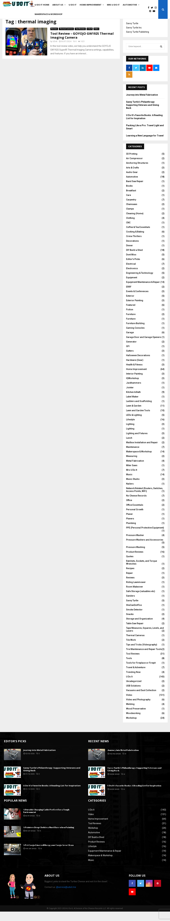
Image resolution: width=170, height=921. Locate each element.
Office (129, 509)
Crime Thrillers (134, 245)
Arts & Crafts (132, 177)
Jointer (130, 397)
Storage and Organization (139, 628)
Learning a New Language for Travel (145, 145)
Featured (130, 314)
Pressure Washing (135, 556)
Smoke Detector (134, 619)
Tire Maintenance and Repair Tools (144, 658)
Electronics (132, 278)
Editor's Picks (133, 268)
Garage (130, 342)
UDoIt (55, 51)
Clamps (130, 218)
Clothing (130, 227)
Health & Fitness (134, 374)
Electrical (131, 273)
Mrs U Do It (113, 4)
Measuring (131, 465)
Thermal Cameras (66, 38)
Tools (129, 667)
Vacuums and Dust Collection (141, 699)
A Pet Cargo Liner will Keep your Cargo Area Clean (48, 854)
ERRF (128, 296)
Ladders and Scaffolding (139, 410)
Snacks (130, 623)
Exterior (130, 305)
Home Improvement (90, 4)
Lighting (130, 433)
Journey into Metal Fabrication (142, 104)
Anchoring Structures (137, 172)
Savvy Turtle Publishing (137, 41)
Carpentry (131, 209)
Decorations (132, 250)
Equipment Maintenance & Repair (143, 291)
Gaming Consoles (135, 337)
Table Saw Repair (134, 633)
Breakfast (131, 200)
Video (96, 38)
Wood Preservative (136, 718)
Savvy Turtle (132, 33)
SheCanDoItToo (134, 614)
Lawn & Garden (133, 415)
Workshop (131, 727)
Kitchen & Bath (133, 401)
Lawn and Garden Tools (138, 420)
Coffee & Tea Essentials (138, 236)
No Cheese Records (136, 505)
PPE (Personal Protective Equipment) (145, 537)
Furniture (130, 323)
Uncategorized (133, 690)
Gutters (130, 360)
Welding (130, 713)
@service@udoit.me (66, 896)
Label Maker (132, 406)
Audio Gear (132, 181)
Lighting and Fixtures (137, 443)
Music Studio (133, 488)
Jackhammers (133, 392)
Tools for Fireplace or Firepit (141, 672)
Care (128, 204)
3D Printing (131, 163)
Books (129, 195)
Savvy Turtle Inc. (134, 37)
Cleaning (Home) (134, 223)
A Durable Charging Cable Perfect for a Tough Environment (46, 820)
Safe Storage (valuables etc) (140, 600)
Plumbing (131, 532)
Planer (129, 523)
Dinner (129, 255)
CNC (128, 232)
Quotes (129, 566)
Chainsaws (131, 213)
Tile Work (131, 649)
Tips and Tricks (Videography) (141, 654)
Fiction (129, 319)
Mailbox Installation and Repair (142, 452)
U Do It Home (42, 4)
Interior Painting (134, 383)
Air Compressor (134, 168)
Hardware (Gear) (134, 369)
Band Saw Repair (134, 190)
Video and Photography (138, 709)
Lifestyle (130, 429)
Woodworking (133, 722)
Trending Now (133, 681)
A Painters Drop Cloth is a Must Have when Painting (48, 836)
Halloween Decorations (138, 365)
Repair (129, 582)
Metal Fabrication (135, 470)
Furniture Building (135, 332)
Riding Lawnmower (136, 591)
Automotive (130, 4)
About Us (57, 4)
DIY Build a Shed (134, 259)
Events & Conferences (137, 300)
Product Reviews (134, 561)
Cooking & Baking (135, 241)
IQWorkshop (132, 387)
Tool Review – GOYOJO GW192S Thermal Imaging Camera (82, 45)
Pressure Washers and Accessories (144, 549)
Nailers (130, 493)
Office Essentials (134, 514)
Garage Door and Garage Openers (143, 346)
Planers (130, 528)
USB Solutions (133, 695)
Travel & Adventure (135, 677)
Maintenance (132, 456)
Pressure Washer (135, 544)
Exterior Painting (134, 310)
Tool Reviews (80, 38)
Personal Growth (134, 519)
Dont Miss (131, 264)
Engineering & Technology (139, 282)
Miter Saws (131, 475)
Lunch (129, 447)
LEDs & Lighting (134, 424)
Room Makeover (134, 596)
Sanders (130, 605)
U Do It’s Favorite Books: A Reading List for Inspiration (52, 795)
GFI (128, 355)
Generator (131, 351)
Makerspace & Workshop (48, 14)
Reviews (54, 38)
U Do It (73, 4)
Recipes (130, 577)
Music (129, 484)
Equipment (131, 287)
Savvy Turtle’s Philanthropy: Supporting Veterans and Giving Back (142, 114)
